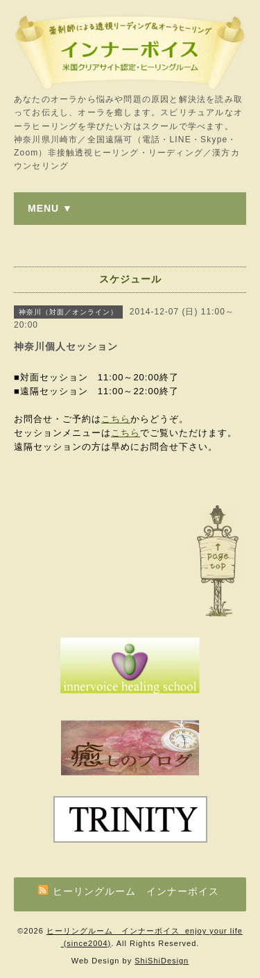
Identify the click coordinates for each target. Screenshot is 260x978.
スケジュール (130, 279)
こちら (115, 419)
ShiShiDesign (162, 960)
